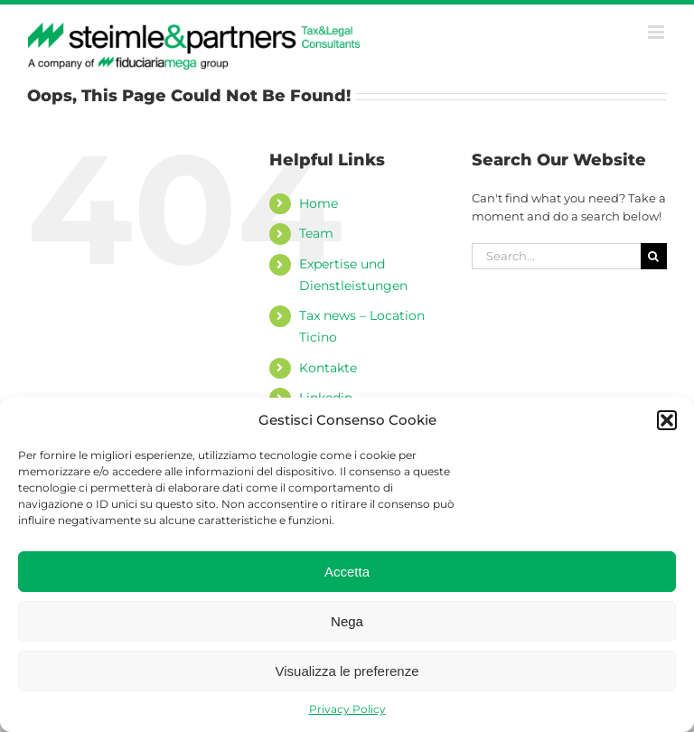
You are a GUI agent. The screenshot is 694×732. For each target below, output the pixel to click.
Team (316, 233)
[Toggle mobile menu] (657, 32)
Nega (347, 621)
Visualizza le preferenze (347, 671)
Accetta (347, 571)
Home (318, 203)
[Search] (654, 256)
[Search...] (556, 256)
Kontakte (328, 368)
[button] (667, 420)
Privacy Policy (347, 709)
